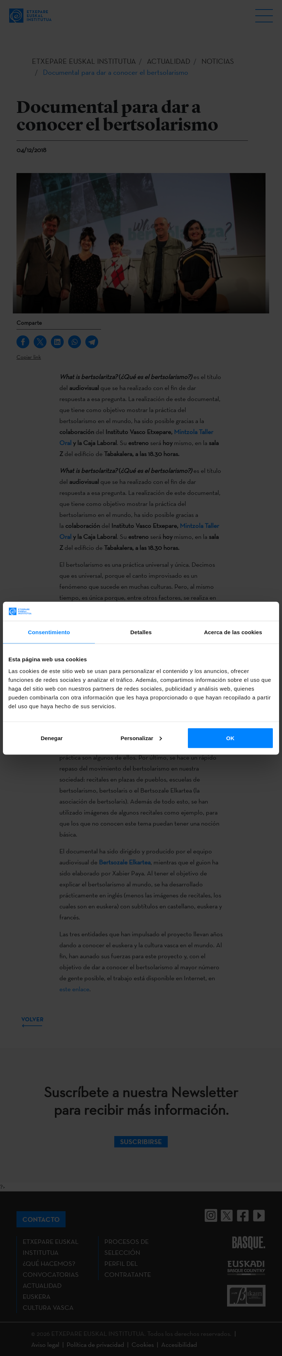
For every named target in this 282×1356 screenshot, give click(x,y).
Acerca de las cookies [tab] (233, 632)
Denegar (52, 738)
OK (230, 738)
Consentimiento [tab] (49, 632)
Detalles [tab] (141, 632)
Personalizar (141, 738)
